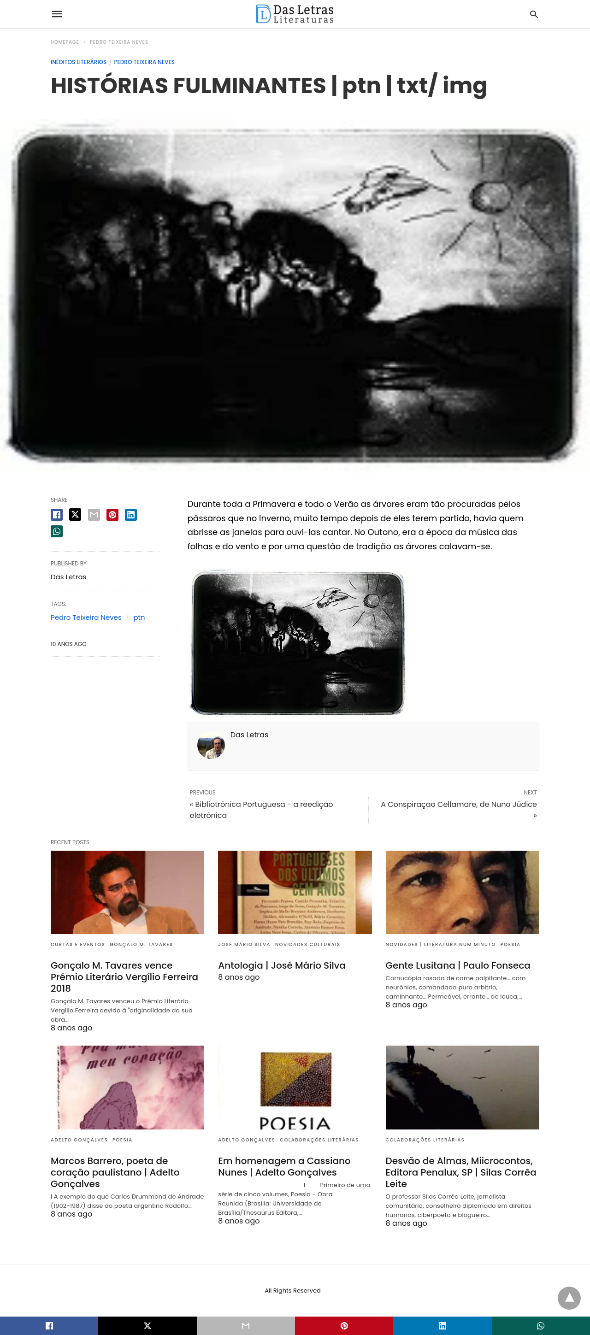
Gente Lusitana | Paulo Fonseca (458, 965)
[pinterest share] (112, 515)
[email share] (94, 515)
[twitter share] (75, 514)
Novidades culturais (308, 944)
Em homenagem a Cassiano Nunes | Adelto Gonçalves (284, 1166)
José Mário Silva (244, 944)
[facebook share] (57, 515)
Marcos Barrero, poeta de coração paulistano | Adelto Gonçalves (115, 1172)
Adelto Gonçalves (79, 1139)
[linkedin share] (131, 515)
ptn (139, 617)
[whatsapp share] (57, 531)
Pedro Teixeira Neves (119, 42)
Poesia (511, 944)
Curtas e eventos (78, 944)
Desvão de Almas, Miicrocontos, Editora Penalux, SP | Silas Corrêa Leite (461, 1172)
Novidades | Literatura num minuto (441, 944)
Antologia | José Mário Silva (282, 965)
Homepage (65, 42)
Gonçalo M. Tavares (141, 944)
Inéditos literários (78, 62)
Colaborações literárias (319, 1139)
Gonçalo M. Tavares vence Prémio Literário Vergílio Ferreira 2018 (124, 977)
